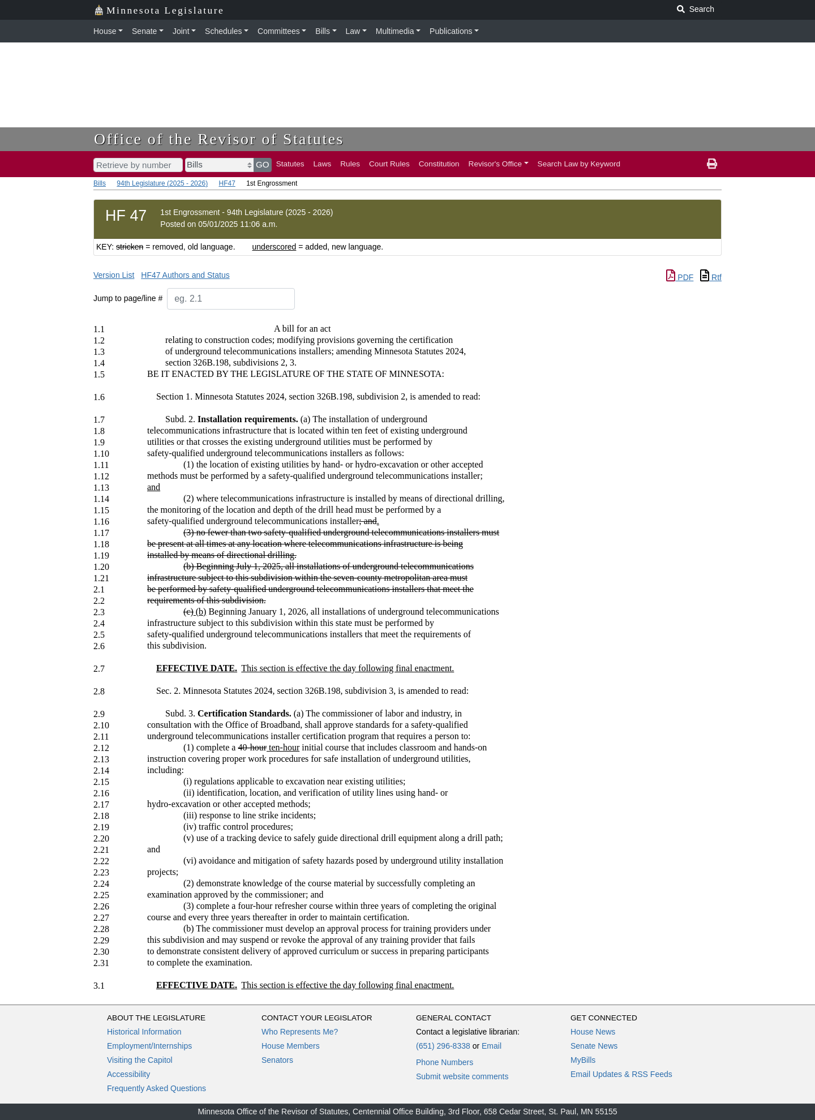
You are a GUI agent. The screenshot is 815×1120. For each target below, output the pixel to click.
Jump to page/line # (127, 298)
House (104, 31)
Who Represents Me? (299, 1031)
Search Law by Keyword (579, 164)
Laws (323, 164)
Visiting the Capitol (140, 1060)
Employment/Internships (149, 1045)
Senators (277, 1060)
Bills (322, 31)
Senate (144, 31)
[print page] (712, 164)
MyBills (582, 1060)
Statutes (290, 164)
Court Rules (389, 164)
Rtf (711, 277)
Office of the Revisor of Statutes (219, 139)
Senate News (593, 1045)
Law (353, 31)
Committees (279, 31)
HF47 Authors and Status (185, 275)
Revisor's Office (495, 164)
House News (592, 1031)
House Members (290, 1045)
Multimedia (395, 31)
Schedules (223, 31)
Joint (181, 31)
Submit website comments (462, 1076)
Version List (113, 275)
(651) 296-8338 (443, 1045)
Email (491, 1045)
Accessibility (128, 1074)
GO (262, 164)
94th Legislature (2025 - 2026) (162, 183)
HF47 (226, 183)
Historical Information (144, 1031)
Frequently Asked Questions (156, 1088)
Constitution (439, 164)
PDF (679, 277)
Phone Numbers (444, 1062)
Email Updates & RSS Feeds (621, 1074)
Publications (451, 31)
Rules (350, 164)
